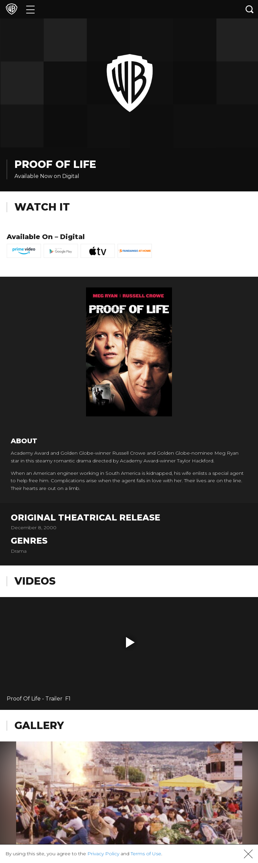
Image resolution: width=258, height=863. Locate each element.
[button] (130, 642)
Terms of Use (146, 854)
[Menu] (30, 9)
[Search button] (249, 9)
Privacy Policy (103, 854)
